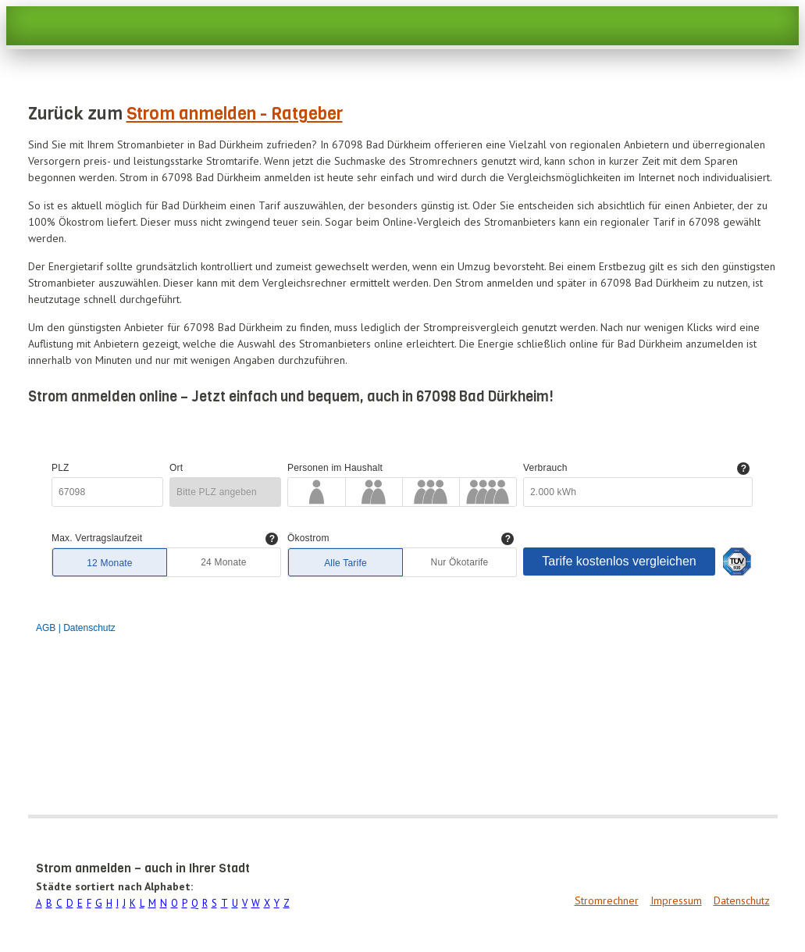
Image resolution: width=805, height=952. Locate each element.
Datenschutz (742, 900)
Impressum (676, 900)
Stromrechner (607, 900)
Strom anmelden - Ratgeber (234, 113)
